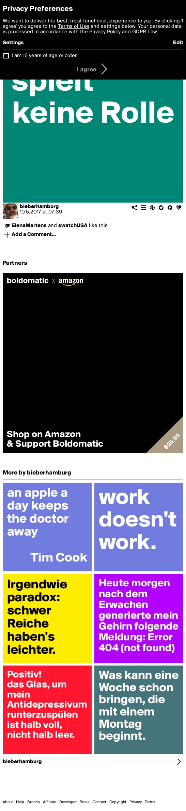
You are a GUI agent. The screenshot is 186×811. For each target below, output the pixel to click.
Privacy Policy (105, 32)
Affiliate (49, 802)
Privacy (135, 802)
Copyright (117, 802)
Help (20, 802)
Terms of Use (73, 26)
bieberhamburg (39, 206)
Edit (178, 43)
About (8, 802)
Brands (33, 802)
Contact (99, 802)
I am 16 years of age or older (44, 55)
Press (85, 802)
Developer (68, 802)
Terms (150, 802)
